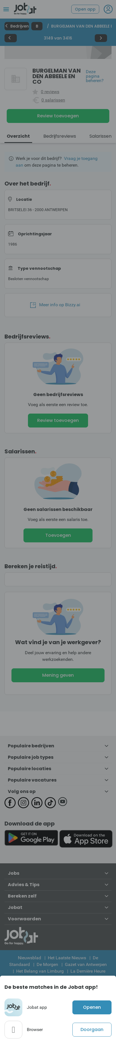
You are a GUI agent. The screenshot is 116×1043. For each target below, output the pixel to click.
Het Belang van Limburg (40, 971)
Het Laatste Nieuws (67, 957)
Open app (85, 9)
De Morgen (47, 964)
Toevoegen (58, 535)
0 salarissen (53, 100)
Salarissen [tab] (100, 136)
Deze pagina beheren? (95, 76)
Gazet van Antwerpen (86, 964)
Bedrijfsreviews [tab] (59, 136)
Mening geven (58, 675)
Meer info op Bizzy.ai (55, 304)
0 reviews (50, 92)
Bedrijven (17, 26)
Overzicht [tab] (18, 136)
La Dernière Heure (87, 971)
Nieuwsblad (29, 957)
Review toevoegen (58, 116)
